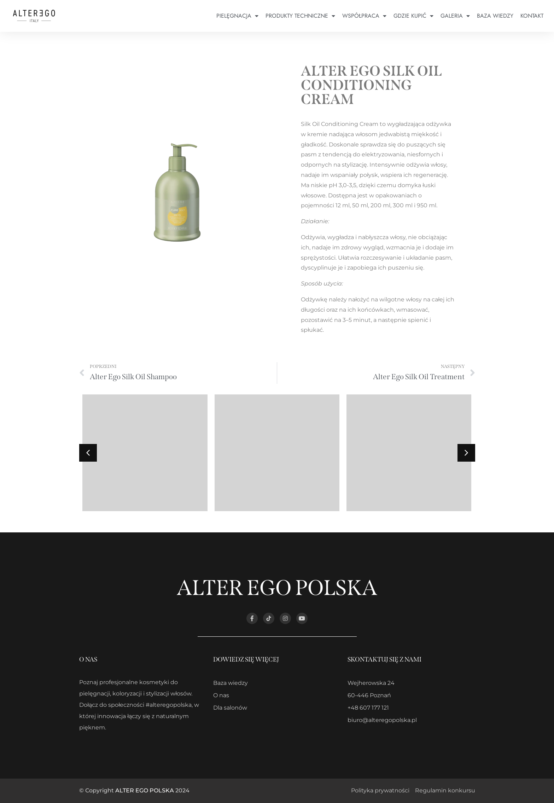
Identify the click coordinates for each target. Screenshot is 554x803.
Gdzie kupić (413, 16)
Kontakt (531, 16)
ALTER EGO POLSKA (144, 790)
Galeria (455, 16)
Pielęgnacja (237, 16)
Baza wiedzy (495, 16)
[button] (466, 453)
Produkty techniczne (300, 16)
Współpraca (364, 16)
